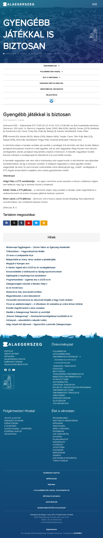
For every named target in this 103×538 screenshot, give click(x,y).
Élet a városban (50, 77)
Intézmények (58, 431)
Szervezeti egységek (14, 421)
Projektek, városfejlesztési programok (72, 387)
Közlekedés (58, 450)
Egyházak (57, 437)
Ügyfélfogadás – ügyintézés (18, 429)
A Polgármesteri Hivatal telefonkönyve (52, 490)
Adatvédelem (51, 502)
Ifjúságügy (58, 445)
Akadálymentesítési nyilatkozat (51, 508)
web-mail (51, 484)
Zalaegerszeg (18, 4)
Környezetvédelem (61, 398)
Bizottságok (59, 371)
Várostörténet (11, 354)
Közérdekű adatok (13, 431)
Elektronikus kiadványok (65, 458)
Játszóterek (59, 447)
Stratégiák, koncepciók (64, 385)
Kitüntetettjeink (60, 379)
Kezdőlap (9, 53)
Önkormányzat (50, 66)
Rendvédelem (59, 453)
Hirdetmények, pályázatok (51, 89)
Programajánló (60, 418)
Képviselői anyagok (51, 496)
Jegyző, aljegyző (12, 418)
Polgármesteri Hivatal (50, 72)
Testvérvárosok (61, 403)
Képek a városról (61, 429)
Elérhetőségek (11, 423)
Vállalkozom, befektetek (16, 364)
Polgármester (59, 351)
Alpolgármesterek (61, 354)
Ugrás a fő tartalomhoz (94, 1)
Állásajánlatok (60, 439)
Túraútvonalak (60, 461)
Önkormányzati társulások (66, 393)
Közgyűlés (58, 369)
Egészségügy (59, 442)
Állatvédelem (59, 401)
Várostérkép (59, 395)
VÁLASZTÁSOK (51, 95)
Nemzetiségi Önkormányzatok (67, 377)
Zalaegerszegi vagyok (14, 359)
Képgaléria (9, 356)
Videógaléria (59, 426)
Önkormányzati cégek (63, 390)
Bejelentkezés (51, 529)
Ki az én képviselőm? (62, 363)
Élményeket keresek (13, 362)
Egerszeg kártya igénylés (51, 83)
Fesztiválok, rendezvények (65, 421)
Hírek (24, 53)
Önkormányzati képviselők (65, 357)
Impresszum (51, 479)
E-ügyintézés (10, 426)
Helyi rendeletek (60, 382)
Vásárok (57, 455)
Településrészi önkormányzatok (68, 374)
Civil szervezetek (61, 434)
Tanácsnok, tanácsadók (64, 366)
